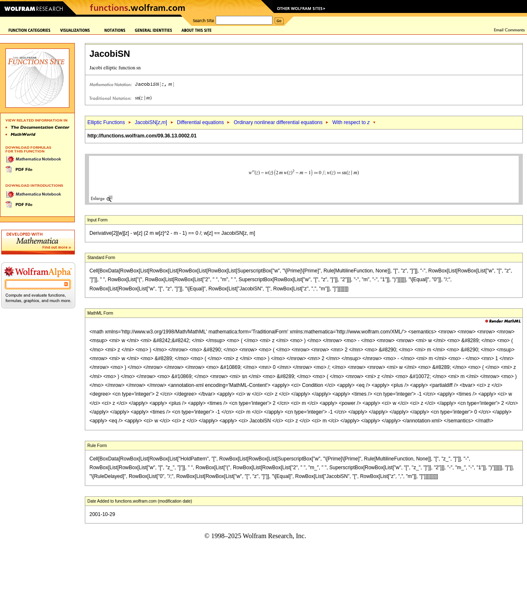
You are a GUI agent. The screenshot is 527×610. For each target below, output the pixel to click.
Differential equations (200, 122)
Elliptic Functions (106, 122)
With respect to (350, 122)
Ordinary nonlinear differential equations (278, 122)
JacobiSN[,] (151, 122)
